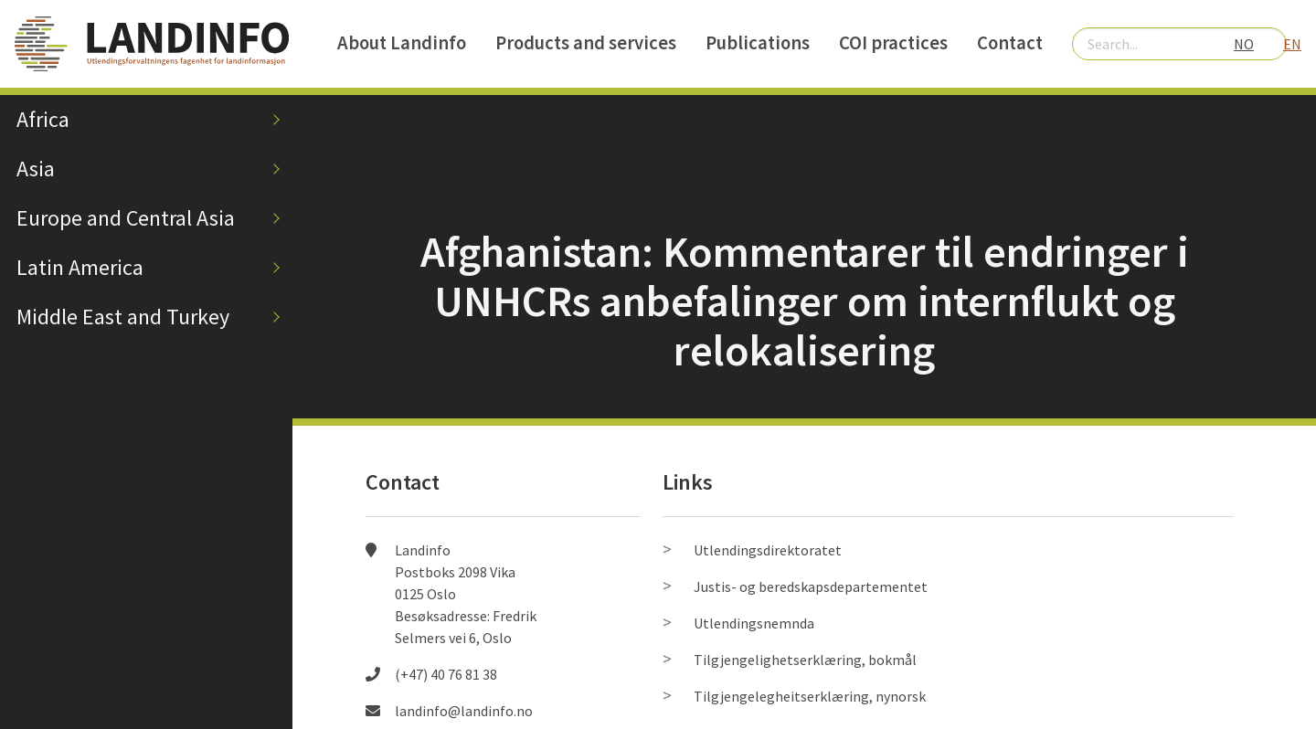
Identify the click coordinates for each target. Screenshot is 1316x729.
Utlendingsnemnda (754, 623)
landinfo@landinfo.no (464, 711)
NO (1244, 44)
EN (1292, 44)
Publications (758, 43)
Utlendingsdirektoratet (768, 550)
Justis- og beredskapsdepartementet (811, 586)
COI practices (893, 43)
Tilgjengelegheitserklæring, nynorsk (810, 696)
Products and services (585, 43)
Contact (1010, 43)
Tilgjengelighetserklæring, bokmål (805, 659)
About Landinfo (401, 43)
